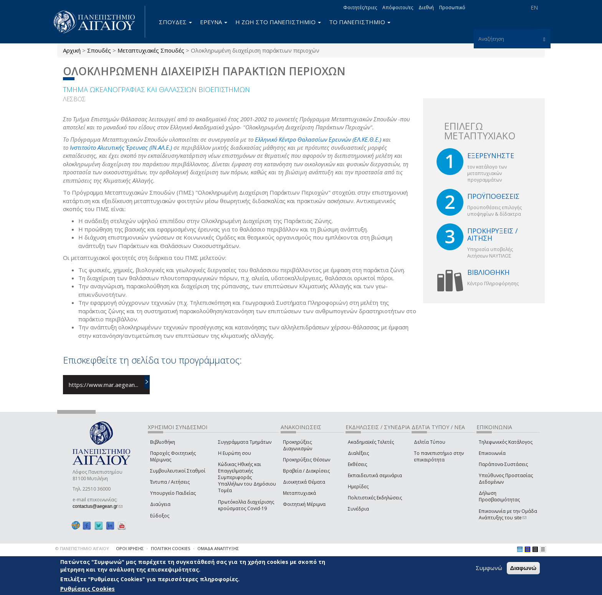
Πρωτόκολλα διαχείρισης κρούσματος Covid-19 (246, 505)
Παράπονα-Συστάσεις (503, 464)
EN (534, 7)
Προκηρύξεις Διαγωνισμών (297, 445)
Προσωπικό (452, 7)
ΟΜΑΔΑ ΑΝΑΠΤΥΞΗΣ (218, 548)
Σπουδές (99, 50)
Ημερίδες (358, 486)
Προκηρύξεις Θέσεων (306, 459)
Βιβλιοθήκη (162, 442)
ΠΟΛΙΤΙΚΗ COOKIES (170, 548)
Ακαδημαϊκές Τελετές (371, 442)
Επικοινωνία (492, 453)
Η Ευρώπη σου (234, 453)
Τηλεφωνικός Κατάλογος (506, 442)
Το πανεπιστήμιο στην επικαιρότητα (439, 456)
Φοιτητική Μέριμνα (304, 504)
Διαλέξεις (358, 453)
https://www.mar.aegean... (103, 384)
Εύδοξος (159, 515)
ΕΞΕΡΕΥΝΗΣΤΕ (490, 155)
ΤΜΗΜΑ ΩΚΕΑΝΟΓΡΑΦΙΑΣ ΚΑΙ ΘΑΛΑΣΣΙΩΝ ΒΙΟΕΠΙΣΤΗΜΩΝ (156, 89)
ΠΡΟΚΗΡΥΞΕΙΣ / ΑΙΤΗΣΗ (492, 234)
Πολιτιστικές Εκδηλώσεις (375, 497)
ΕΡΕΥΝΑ (213, 22)
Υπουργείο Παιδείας (173, 493)
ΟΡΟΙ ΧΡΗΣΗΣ (130, 548)
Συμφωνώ (489, 568)
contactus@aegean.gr (97, 506)
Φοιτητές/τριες (360, 7)
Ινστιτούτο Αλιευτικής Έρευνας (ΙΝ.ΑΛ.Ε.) (121, 147)
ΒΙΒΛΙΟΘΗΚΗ (488, 272)
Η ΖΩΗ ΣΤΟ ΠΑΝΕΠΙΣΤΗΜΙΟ (278, 22)
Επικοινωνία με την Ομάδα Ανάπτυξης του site (508, 514)
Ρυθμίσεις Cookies (87, 588)
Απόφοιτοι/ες (397, 7)
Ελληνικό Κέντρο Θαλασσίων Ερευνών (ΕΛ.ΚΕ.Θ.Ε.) (318, 139)
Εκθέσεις (357, 464)
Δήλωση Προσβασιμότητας (499, 496)
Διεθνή (426, 7)
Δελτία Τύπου (429, 442)
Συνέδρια (358, 509)
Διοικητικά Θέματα (304, 482)
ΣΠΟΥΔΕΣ (175, 22)
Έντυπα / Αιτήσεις (170, 482)
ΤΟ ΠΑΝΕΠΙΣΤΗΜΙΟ (359, 22)
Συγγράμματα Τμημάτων (244, 442)
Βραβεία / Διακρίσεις (306, 471)
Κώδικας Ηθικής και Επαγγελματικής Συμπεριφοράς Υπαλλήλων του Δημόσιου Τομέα (247, 477)
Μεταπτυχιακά (299, 493)
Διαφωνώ (523, 568)
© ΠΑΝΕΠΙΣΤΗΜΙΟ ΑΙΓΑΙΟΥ (82, 548)
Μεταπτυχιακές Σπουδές (150, 50)
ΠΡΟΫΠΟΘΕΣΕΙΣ (493, 196)
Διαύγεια (160, 504)
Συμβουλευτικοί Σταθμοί (177, 471)
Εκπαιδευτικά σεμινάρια (375, 475)
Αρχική (72, 50)
